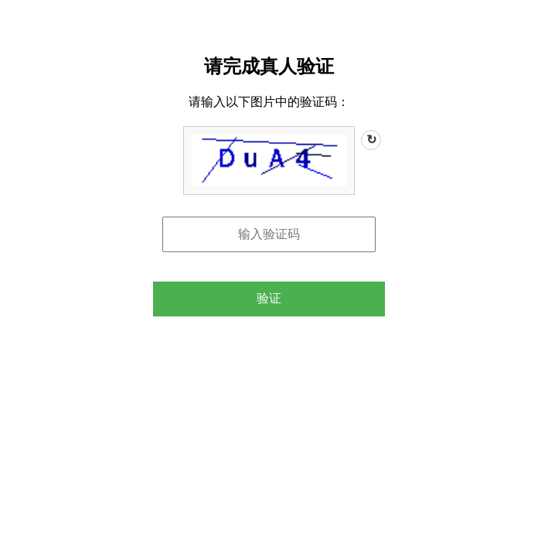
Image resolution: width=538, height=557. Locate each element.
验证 (269, 298)
